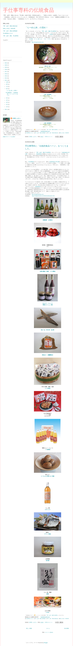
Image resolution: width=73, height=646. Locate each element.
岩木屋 (47, 560)
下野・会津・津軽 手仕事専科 (49, 31)
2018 (6, 69)
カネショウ (47, 509)
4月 (7, 100)
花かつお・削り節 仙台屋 (47, 330)
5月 (7, 98)
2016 (6, 73)
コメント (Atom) (49, 632)
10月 (7, 82)
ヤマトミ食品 (47, 534)
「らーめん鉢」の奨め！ (36, 27)
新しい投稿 (29, 628)
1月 (7, 106)
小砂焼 (51, 34)
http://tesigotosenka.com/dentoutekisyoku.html (43, 195)
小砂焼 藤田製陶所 (47, 94)
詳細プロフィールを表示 (9, 136)
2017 (6, 71)
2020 (6, 65)
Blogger (46, 642)
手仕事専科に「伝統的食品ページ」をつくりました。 (12, 94)
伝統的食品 (39, 154)
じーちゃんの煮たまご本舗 (47, 476)
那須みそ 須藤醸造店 (47, 355)
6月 (7, 88)
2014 (6, 78)
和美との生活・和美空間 (64, 132)
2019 (6, 67)
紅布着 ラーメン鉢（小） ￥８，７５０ (39, 39)
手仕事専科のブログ (29, 132)
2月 (7, 104)
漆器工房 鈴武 (48, 66)
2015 (6, 76)
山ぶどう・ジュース (48, 303)
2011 (6, 109)
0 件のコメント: (49, 136)
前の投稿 (66, 628)
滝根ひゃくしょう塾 (48, 304)
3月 (7, 102)
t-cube (47, 612)
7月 (7, 86)
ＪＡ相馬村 (47, 449)
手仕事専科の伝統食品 (28, 10)
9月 (7, 84)
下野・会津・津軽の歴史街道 (52, 132)
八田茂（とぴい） (16, 118)
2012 (6, 80)
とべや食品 (47, 388)
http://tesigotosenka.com (38, 42)
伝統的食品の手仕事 (54, 161)
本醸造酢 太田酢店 (48, 220)
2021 (6, 63)
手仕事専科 (31, 161)
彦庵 (47, 594)
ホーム (48, 628)
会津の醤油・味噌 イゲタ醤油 (47, 271)
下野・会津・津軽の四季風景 (40, 132)
